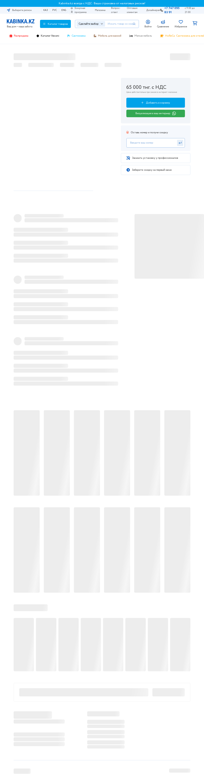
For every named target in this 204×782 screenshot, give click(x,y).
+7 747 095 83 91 (171, 10)
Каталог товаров (55, 24)
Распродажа (21, 36)
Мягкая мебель (143, 36)
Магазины (100, 10)
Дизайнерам (153, 10)
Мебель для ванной (109, 36)
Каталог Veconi (50, 36)
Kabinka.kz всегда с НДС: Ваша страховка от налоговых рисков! (102, 3)
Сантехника (78, 36)
